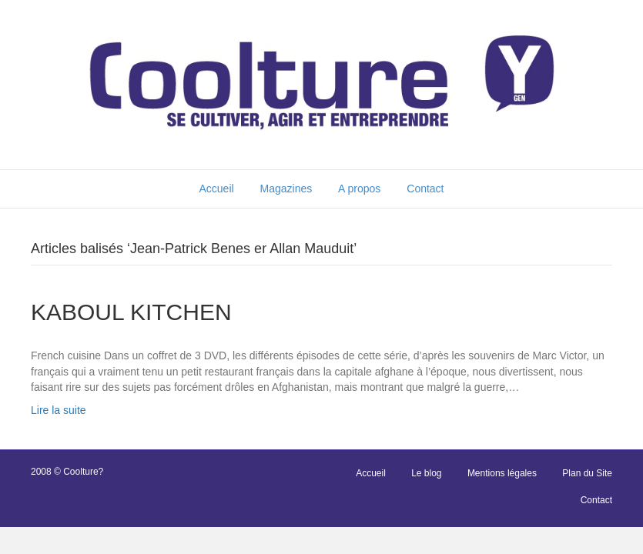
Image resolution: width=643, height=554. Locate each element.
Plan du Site (587, 473)
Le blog (426, 473)
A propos (359, 188)
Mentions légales (502, 473)
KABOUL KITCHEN (131, 312)
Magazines (286, 188)
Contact (425, 188)
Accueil (216, 188)
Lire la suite (58, 410)
